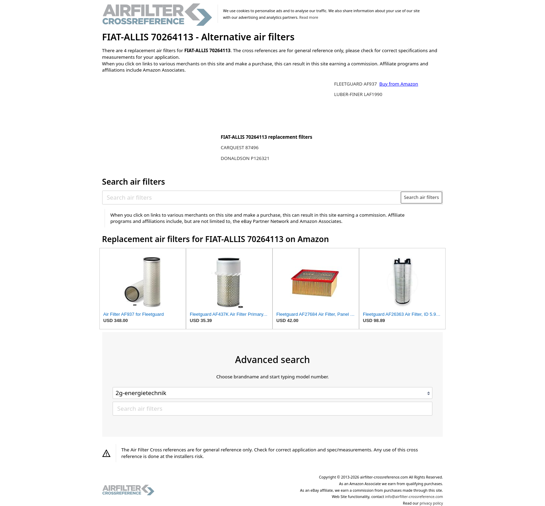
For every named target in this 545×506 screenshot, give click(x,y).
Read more (308, 17)
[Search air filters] (252, 197)
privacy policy (431, 503)
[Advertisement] (159, 124)
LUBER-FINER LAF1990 (358, 94)
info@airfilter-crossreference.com (414, 496)
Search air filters (421, 197)
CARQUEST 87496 (240, 147)
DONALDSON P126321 (245, 158)
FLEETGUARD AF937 (356, 84)
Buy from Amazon (398, 84)
